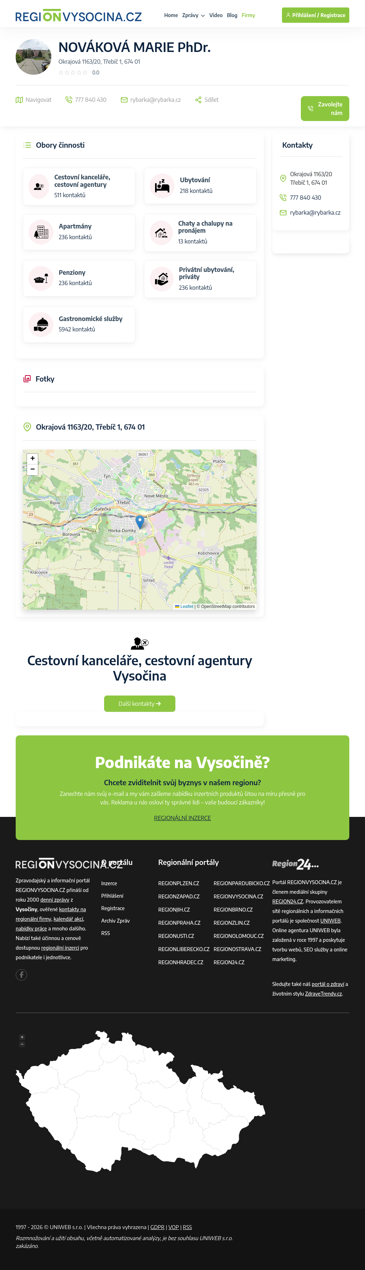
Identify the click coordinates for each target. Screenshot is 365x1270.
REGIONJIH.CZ (174, 910)
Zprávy (193, 15)
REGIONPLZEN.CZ (178, 883)
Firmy (248, 15)
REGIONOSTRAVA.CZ (237, 949)
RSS (105, 933)
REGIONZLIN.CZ (232, 923)
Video (216, 15)
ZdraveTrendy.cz (323, 994)
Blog (232, 15)
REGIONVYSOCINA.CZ (238, 896)
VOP (174, 1227)
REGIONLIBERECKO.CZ (184, 949)
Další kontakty (140, 703)
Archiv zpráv (115, 921)
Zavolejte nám (325, 108)
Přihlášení (112, 896)
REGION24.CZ (229, 962)
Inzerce (109, 883)
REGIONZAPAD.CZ (179, 896)
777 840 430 (305, 197)
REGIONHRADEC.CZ (180, 962)
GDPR (157, 1227)
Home (171, 15)
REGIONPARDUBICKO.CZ (242, 883)
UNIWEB (330, 921)
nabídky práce (31, 928)
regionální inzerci (60, 948)
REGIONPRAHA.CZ (179, 923)
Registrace (332, 15)
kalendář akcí (68, 919)
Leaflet (184, 606)
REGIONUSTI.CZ (176, 936)
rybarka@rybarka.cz (315, 212)
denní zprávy (54, 900)
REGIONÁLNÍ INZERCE (182, 818)
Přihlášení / (302, 15)
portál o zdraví (328, 984)
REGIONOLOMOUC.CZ (239, 936)
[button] (139, 522)
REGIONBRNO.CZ (233, 910)
